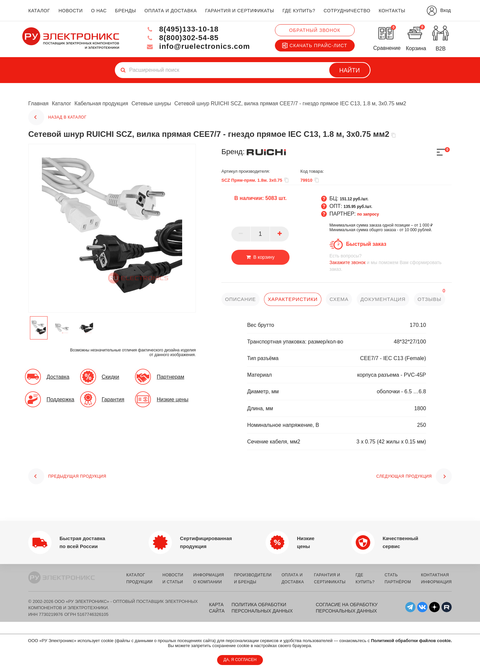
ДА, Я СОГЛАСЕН (239, 659)
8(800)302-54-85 (182, 38)
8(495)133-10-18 (182, 29)
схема (338, 299)
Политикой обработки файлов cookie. (411, 640)
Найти (349, 70)
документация (383, 299)
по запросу (368, 214)
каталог (39, 10)
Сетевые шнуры (151, 103)
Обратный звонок (314, 30)
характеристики (292, 299)
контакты (392, 10)
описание (240, 299)
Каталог (61, 103)
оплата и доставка (170, 10)
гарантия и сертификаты (239, 10)
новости (71, 10)
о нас (99, 10)
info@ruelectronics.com (198, 46)
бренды (125, 10)
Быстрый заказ (366, 244)
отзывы (429, 299)
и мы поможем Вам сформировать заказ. (390, 262)
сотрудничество (346, 10)
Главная (38, 103)
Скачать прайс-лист (314, 45)
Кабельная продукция (101, 103)
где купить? (299, 10)
